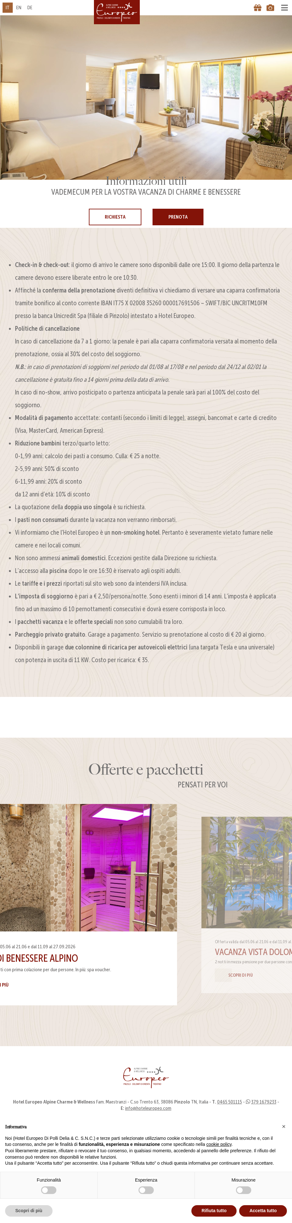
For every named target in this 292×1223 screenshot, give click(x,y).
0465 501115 (229, 1112)
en (18, 7)
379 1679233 (263, 1112)
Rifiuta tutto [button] (214, 1210)
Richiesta (115, 217)
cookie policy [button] (218, 1144)
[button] (284, 1126)
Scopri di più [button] (28, 1210)
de (29, 7)
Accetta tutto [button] (263, 1210)
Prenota (178, 217)
